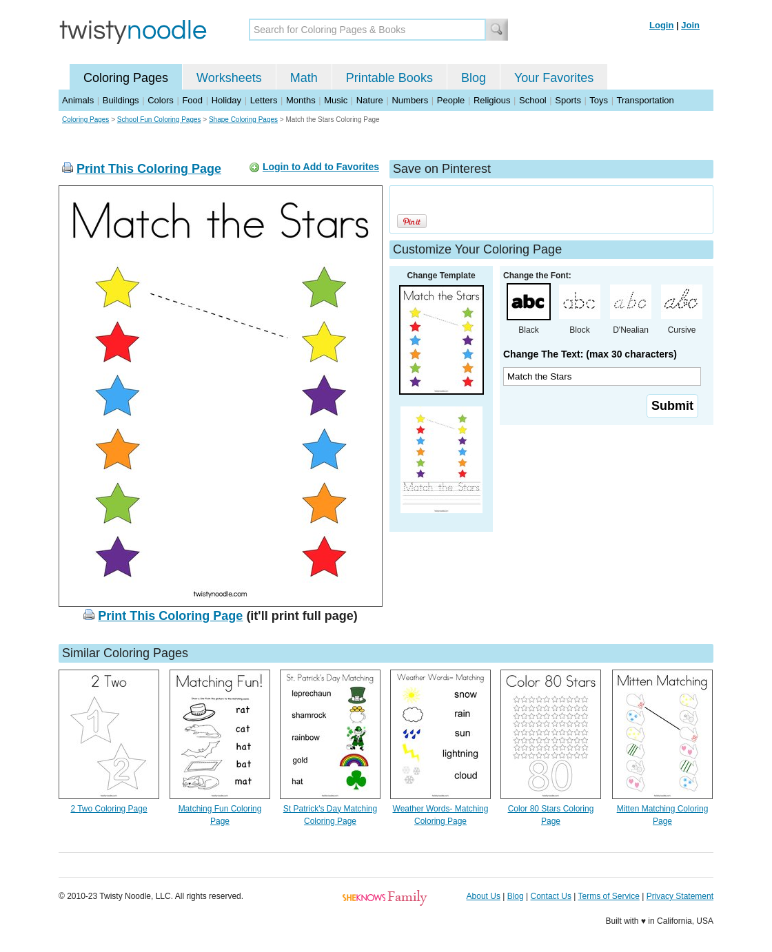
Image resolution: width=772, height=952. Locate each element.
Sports (568, 100)
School (533, 100)
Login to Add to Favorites (321, 166)
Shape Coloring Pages (243, 119)
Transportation (644, 100)
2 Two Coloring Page (108, 809)
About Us (483, 896)
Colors (161, 100)
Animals (78, 100)
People (451, 100)
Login (661, 25)
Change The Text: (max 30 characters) (590, 354)
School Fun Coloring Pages (159, 119)
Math (304, 78)
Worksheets (229, 78)
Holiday (226, 100)
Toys (598, 100)
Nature (369, 100)
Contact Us (551, 896)
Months (301, 100)
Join (690, 25)
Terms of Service (608, 896)
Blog (473, 78)
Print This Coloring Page (149, 169)
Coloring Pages (125, 78)
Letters (264, 100)
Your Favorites (553, 78)
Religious (492, 100)
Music (335, 100)
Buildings (121, 100)
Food (192, 100)
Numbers (410, 100)
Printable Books (389, 78)
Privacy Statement (680, 896)
